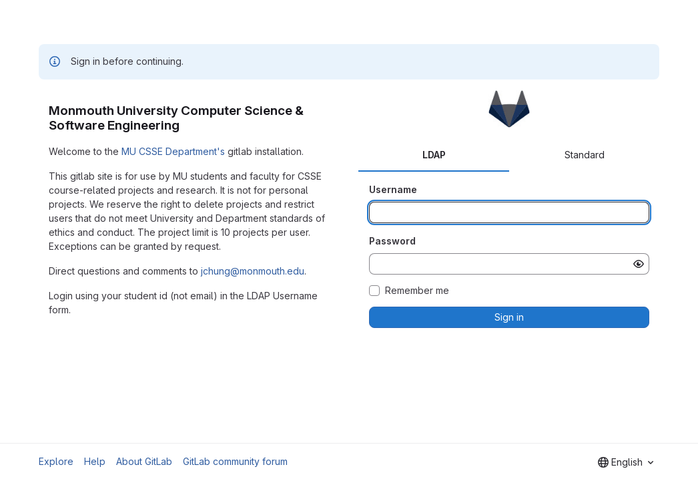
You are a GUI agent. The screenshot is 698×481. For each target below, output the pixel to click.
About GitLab (144, 461)
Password (392, 241)
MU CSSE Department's (173, 151)
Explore (56, 461)
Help (94, 461)
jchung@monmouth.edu (252, 271)
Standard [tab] (585, 154)
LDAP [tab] (434, 154)
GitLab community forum (235, 461)
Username (393, 189)
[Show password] (638, 264)
